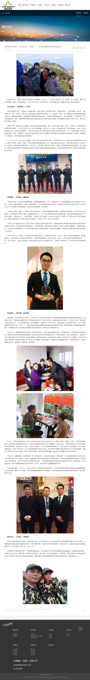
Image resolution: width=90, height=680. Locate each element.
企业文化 (47, 5)
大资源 (50, 635)
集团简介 (33, 634)
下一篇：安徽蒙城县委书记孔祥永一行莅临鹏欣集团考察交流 (18, 611)
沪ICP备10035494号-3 (45, 674)
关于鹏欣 (32, 5)
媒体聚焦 (85, 13)
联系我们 (15, 654)
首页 (19, 5)
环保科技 (33, 654)
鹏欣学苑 (68, 5)
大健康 (50, 637)
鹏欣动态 (25, 5)
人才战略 (15, 649)
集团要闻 (78, 13)
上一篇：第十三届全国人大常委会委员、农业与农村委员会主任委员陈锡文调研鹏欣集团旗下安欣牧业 (28, 609)
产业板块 (39, 5)
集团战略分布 (34, 637)
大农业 (50, 634)
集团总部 (15, 651)
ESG (67, 635)
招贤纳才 (54, 5)
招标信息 (61, 5)
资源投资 (33, 651)
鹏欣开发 (33, 649)
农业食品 (33, 652)
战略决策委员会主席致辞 (37, 635)
